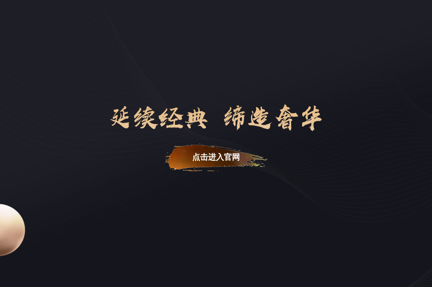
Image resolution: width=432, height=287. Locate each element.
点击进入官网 (216, 157)
